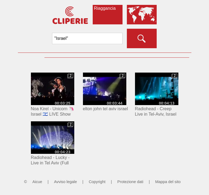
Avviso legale (65, 182)
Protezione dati (130, 182)
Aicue (37, 182)
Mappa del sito (168, 182)
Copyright (97, 182)
